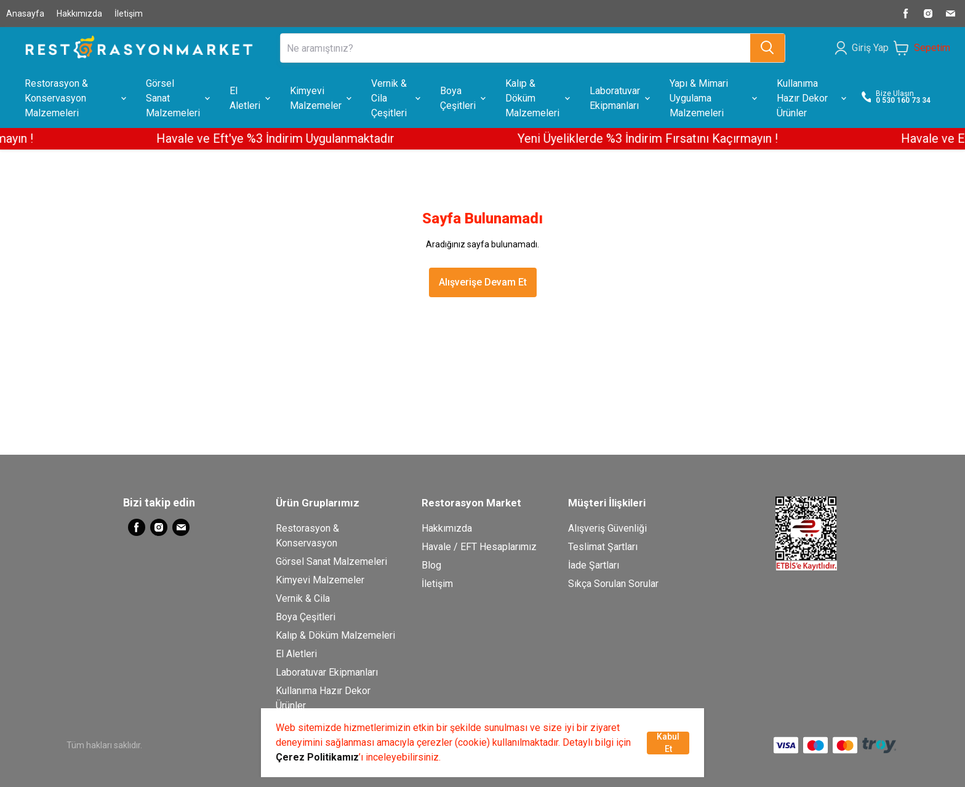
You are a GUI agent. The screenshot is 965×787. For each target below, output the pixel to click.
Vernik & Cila (303, 598)
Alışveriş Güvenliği (607, 528)
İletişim (128, 13)
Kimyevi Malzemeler (320, 580)
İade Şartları (593, 565)
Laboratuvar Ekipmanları (327, 672)
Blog (431, 565)
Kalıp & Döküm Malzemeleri (335, 635)
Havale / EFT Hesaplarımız (479, 547)
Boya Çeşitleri (305, 617)
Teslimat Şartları (603, 547)
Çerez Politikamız (317, 757)
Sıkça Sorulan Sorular (613, 583)
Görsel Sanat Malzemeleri (331, 561)
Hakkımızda (79, 13)
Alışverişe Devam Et (483, 282)
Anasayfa (25, 13)
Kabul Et (668, 743)
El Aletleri (296, 654)
